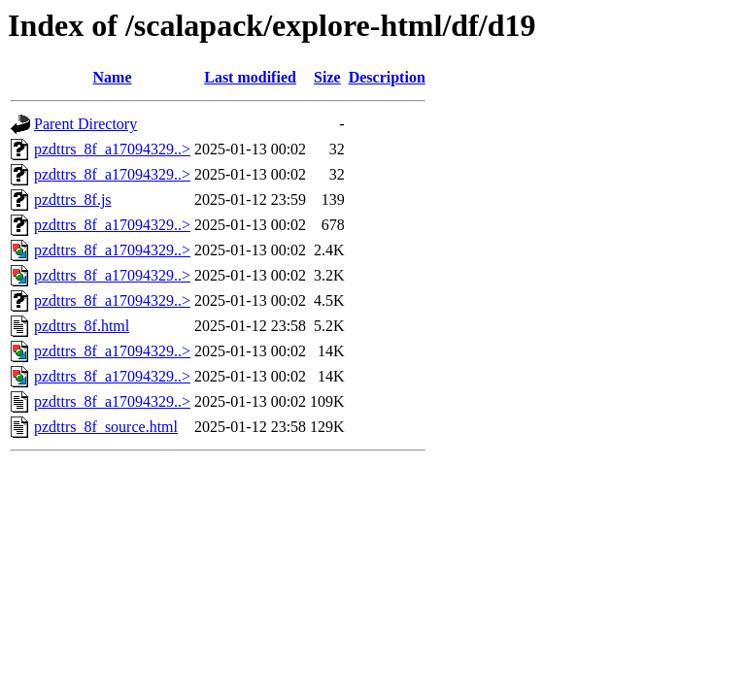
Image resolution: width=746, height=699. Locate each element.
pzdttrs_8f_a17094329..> (112, 149)
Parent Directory (85, 124)
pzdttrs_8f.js (73, 199)
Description (387, 77)
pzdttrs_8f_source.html (106, 426)
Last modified (250, 77)
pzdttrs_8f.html (81, 325)
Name (112, 77)
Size (327, 77)
